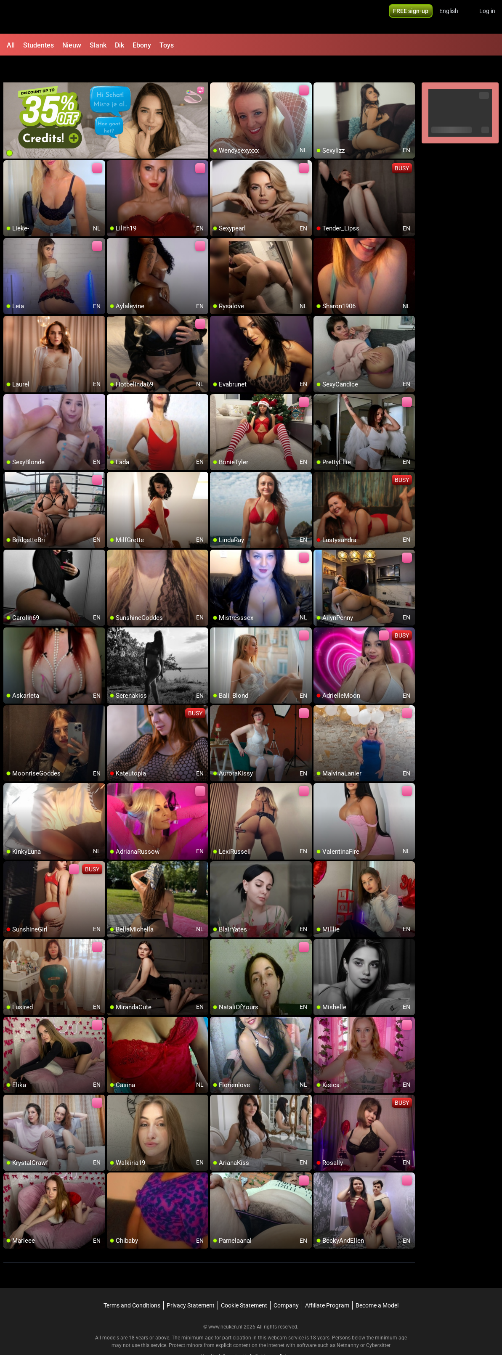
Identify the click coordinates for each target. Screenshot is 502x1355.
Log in (487, 16)
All (11, 45)
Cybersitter (378, 1323)
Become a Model (377, 1283)
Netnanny (348, 1323)
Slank (98, 45)
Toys (166, 45)
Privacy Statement (191, 1283)
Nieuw (71, 45)
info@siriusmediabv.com (273, 1334)
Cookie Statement (244, 1283)
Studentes (38, 45)
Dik (119, 45)
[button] (454, 17)
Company (286, 1283)
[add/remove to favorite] (217, 67)
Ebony (142, 45)
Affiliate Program (327, 1283)
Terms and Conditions (132, 1283)
